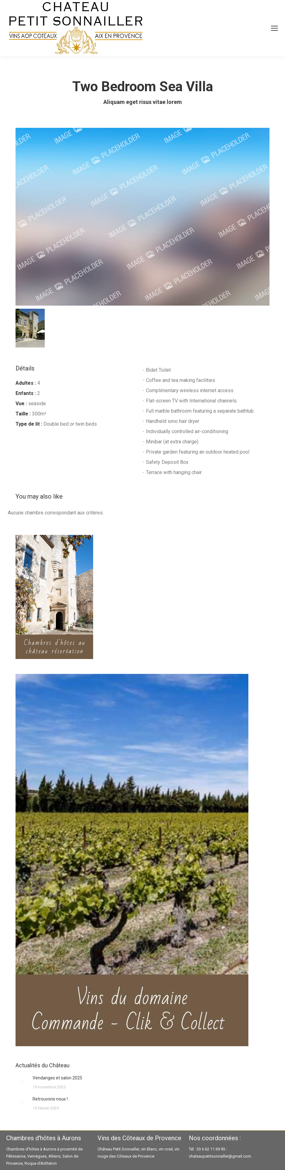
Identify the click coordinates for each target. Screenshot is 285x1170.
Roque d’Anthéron (41, 1163)
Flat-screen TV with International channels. (192, 401)
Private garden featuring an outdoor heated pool (197, 452)
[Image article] (22, 1080)
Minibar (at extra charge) (172, 442)
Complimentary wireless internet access (189, 390)
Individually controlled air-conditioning (187, 431)
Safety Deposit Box (167, 462)
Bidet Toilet (158, 370)
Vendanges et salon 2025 (57, 1077)
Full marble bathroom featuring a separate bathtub (200, 411)
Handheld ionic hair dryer (172, 421)
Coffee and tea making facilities (180, 380)
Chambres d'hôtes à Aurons (31, 1149)
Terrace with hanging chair (174, 472)
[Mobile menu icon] (274, 28)
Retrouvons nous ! (50, 1098)
